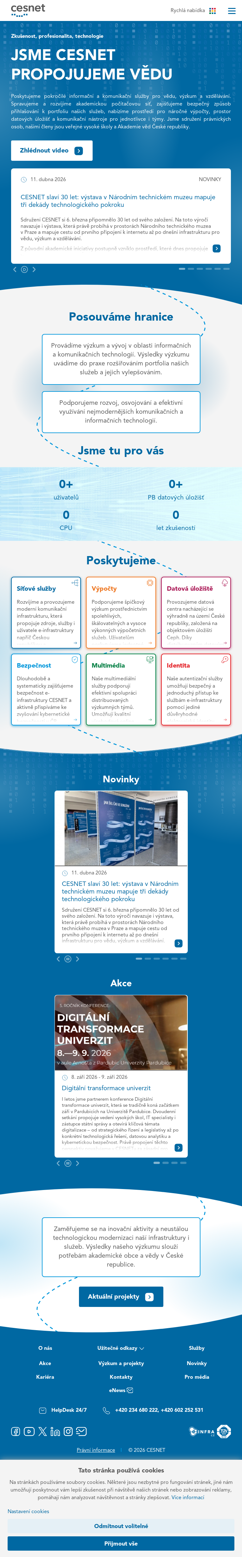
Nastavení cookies (28, 1511)
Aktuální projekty (121, 1297)
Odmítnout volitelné (121, 1526)
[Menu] (231, 11)
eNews (121, 1391)
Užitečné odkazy (121, 1349)
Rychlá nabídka (193, 11)
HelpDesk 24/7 (63, 1411)
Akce (121, 984)
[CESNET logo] (28, 10)
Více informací (188, 1497)
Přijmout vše (121, 1544)
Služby (197, 1348)
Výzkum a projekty (121, 1363)
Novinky (121, 780)
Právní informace (96, 1450)
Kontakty (121, 1377)
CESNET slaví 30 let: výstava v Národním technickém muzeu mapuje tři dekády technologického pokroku (120, 892)
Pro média (197, 1377)
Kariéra (45, 1377)
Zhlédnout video (52, 151)
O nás (45, 1348)
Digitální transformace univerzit (106, 1088)
